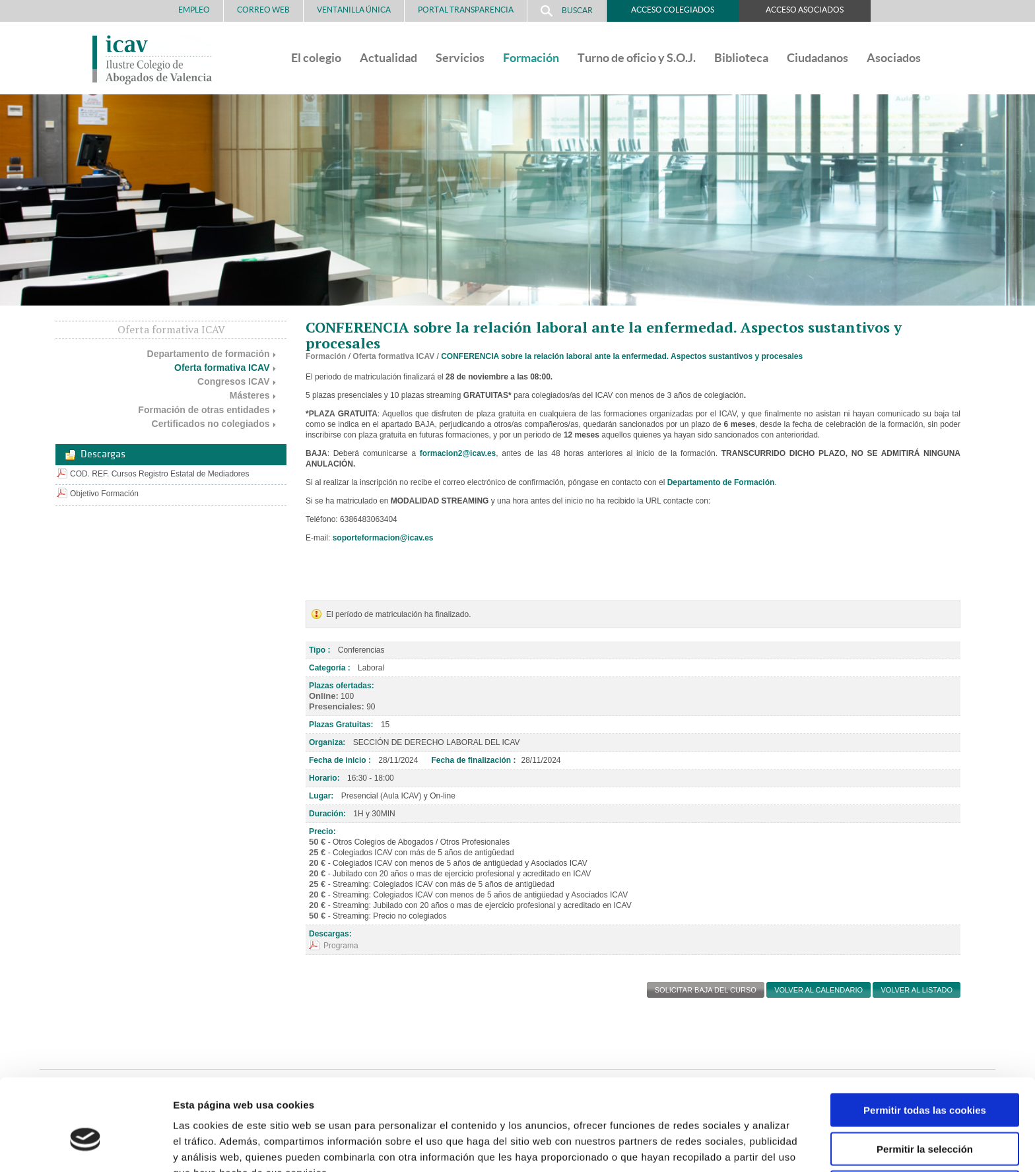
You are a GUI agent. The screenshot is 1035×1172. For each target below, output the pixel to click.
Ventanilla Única (354, 9)
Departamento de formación (208, 353)
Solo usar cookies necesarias (924, 1117)
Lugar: (321, 795)
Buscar (567, 10)
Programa (340, 945)
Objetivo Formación (104, 493)
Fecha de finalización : (473, 760)
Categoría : (330, 667)
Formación (531, 58)
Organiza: (327, 742)
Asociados (894, 58)
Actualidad (388, 58)
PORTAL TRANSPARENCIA (466, 9)
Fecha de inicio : (340, 760)
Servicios (460, 58)
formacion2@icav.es (458, 453)
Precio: (322, 831)
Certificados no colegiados (211, 423)
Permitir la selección (925, 1079)
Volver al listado (916, 990)
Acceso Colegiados (672, 9)
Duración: (327, 813)
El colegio (316, 58)
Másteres (250, 395)
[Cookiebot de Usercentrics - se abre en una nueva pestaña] (85, 1146)
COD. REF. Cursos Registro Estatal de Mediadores (159, 473)
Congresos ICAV (233, 381)
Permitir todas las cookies (924, 1040)
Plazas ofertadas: (341, 685)
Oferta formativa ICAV (221, 367)
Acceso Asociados (805, 9)
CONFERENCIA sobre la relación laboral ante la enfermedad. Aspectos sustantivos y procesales (622, 356)
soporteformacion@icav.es (383, 537)
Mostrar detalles (709, 1146)
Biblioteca (741, 58)
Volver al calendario (818, 990)
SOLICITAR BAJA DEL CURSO (705, 990)
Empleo (194, 9)
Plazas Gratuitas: (341, 724)
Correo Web (263, 9)
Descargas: (330, 933)
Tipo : (319, 650)
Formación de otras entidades (203, 410)
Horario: (324, 778)
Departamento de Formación (721, 482)
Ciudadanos (817, 58)
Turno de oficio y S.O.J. (637, 58)
